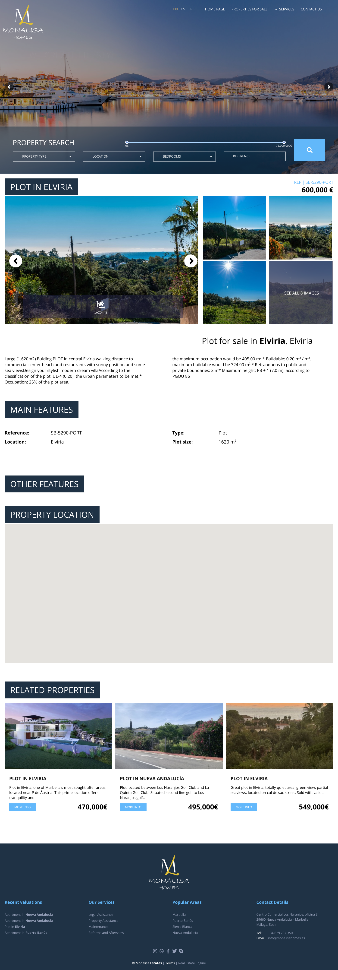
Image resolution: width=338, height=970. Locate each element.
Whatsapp (162, 951)
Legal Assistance (101, 915)
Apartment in (29, 915)
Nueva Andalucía (185, 933)
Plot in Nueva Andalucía (152, 778)
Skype (182, 951)
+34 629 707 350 (280, 933)
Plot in (15, 927)
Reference (241, 156)
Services (286, 9)
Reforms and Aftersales (106, 933)
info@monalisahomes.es (286, 938)
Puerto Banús (182, 921)
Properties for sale (250, 9)
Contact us (311, 9)
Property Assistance (104, 921)
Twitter (175, 951)
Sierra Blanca (182, 927)
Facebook (169, 951)
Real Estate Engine (192, 963)
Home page (215, 9)
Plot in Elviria (27, 778)
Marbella (179, 915)
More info (22, 807)
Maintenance (98, 927)
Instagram (156, 951)
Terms (170, 963)
